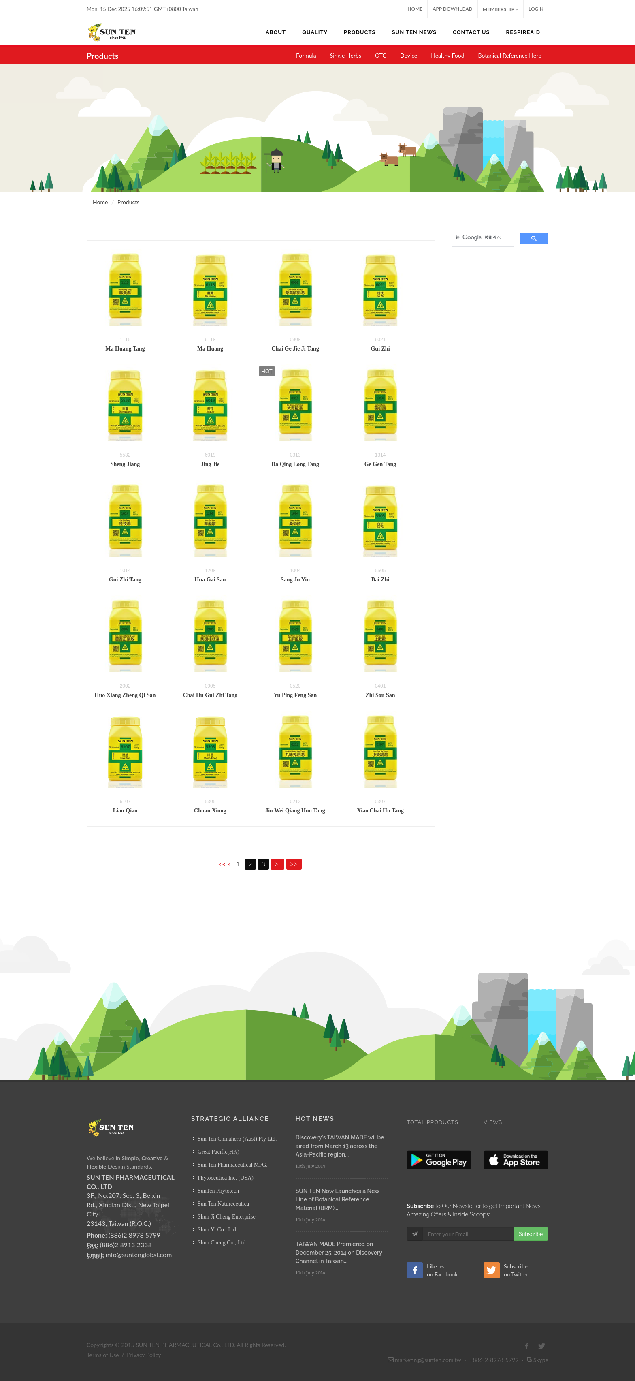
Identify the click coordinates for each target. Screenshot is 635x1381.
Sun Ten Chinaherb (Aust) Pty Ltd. (237, 1139)
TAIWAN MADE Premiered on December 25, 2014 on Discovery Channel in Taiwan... (339, 1252)
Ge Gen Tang (380, 464)
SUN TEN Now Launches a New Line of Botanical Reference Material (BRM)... (337, 1199)
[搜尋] (482, 238)
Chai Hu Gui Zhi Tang (210, 695)
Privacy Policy (144, 1354)
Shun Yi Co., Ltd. (217, 1230)
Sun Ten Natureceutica (223, 1204)
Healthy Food (447, 55)
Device (408, 55)
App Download (453, 9)
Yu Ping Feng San (295, 695)
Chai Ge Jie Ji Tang (295, 349)
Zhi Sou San (380, 695)
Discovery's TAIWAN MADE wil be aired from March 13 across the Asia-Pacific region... (340, 1146)
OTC (380, 55)
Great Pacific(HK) (218, 1152)
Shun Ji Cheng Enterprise (227, 1217)
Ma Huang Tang (125, 349)
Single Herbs (345, 55)
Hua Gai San (210, 580)
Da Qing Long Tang (295, 464)
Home (414, 9)
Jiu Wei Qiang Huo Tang (295, 811)
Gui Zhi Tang (125, 580)
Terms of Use (103, 1354)
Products (128, 202)
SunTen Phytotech (218, 1191)
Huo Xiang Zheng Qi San (125, 695)
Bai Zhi (380, 580)
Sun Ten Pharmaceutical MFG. (233, 1165)
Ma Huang (210, 349)
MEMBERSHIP (500, 9)
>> (294, 864)
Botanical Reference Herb (510, 55)
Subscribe (531, 1233)
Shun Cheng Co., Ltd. (222, 1243)
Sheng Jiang (125, 464)
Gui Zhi (380, 349)
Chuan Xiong (210, 811)
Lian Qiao (125, 811)
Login (535, 9)
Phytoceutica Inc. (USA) (226, 1178)
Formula (306, 55)
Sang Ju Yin (295, 580)
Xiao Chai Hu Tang (380, 811)
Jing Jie (210, 464)
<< (222, 864)
